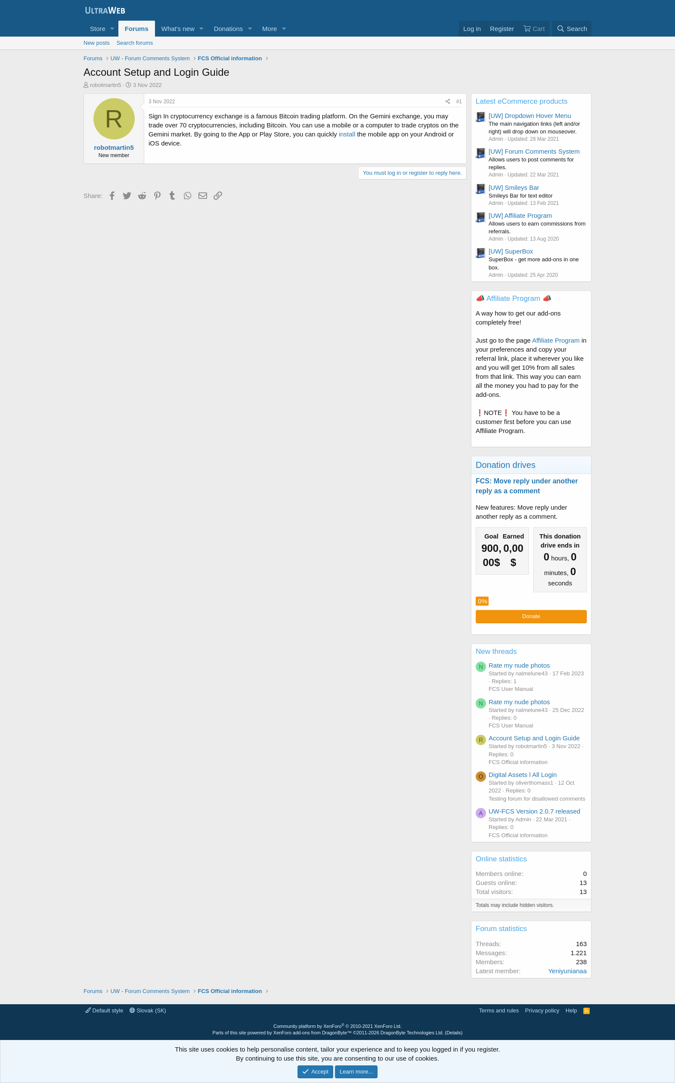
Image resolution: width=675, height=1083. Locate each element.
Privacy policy (542, 1010)
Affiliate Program (556, 340)
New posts (97, 43)
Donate (531, 616)
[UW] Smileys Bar (514, 187)
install (347, 134)
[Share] (448, 102)
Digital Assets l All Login (523, 774)
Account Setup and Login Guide (534, 738)
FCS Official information (518, 762)
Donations (228, 28)
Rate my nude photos (519, 665)
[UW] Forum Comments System (534, 151)
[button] (112, 29)
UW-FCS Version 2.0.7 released (534, 811)
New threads (496, 651)
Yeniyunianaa (567, 971)
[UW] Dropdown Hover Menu (530, 115)
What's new (178, 28)
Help (571, 1010)
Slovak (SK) (148, 1010)
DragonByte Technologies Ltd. (412, 1032)
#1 (459, 102)
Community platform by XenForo (337, 1026)
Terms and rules (499, 1010)
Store (97, 28)
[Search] (571, 29)
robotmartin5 (105, 85)
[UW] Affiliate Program (520, 215)
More (269, 28)
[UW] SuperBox (511, 251)
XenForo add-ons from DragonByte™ (312, 1032)
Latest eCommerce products (522, 101)
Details (453, 1032)
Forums (137, 28)
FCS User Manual (511, 689)
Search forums (135, 43)
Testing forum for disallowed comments (537, 798)
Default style (104, 1010)
